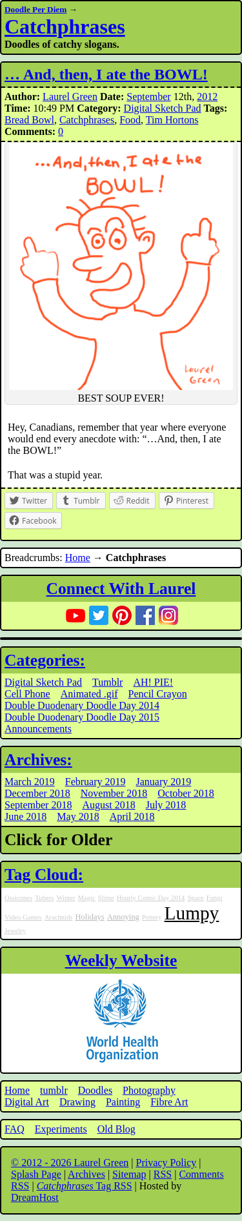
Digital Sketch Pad (162, 108)
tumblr (54, 1090)
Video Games (23, 917)
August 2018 (108, 804)
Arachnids (59, 917)
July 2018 (166, 804)
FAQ (15, 1129)
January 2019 (164, 781)
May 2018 (78, 816)
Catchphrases (65, 26)
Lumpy (192, 913)
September (148, 96)
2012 (207, 96)
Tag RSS (84, 1185)
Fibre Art (169, 1101)
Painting (123, 1101)
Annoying (123, 916)
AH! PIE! (153, 682)
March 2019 (30, 781)
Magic (87, 897)
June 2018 (25, 816)
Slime (106, 897)
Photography (149, 1090)
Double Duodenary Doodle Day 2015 (82, 717)
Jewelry (15, 930)
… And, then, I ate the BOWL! (106, 74)
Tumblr (107, 682)
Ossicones (18, 897)
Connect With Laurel (121, 588)
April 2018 (132, 816)
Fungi (215, 897)
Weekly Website (121, 960)
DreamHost (35, 1197)
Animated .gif (89, 693)
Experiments (61, 1129)
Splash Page (36, 1174)
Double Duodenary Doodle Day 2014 (82, 705)
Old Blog (116, 1129)
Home (77, 557)
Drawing (77, 1101)
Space (195, 897)
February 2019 (95, 781)
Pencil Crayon (157, 693)
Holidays (89, 916)
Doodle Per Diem (35, 9)
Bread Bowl (29, 119)
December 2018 (37, 793)
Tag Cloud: (44, 874)
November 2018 (114, 793)
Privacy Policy (166, 1162)
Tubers (44, 897)
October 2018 (185, 793)
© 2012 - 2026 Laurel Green (69, 1162)
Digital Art (27, 1101)
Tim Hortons (172, 119)
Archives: (38, 759)
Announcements (38, 728)
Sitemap (129, 1174)
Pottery (152, 917)
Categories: (45, 660)
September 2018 (38, 804)
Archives (86, 1174)
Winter (65, 897)
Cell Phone (27, 693)
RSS (163, 1174)
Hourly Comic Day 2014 (151, 897)
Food (130, 119)
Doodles (95, 1090)
